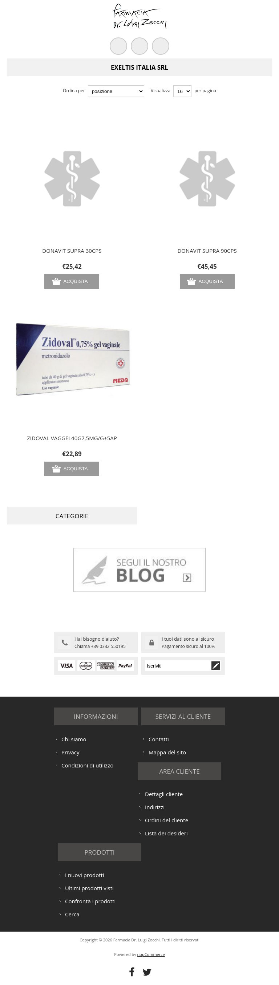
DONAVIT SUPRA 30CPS (71, 250)
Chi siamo (73, 739)
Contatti (159, 739)
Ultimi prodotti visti (89, 888)
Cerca (72, 914)
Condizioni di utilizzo (87, 765)
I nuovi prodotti (84, 875)
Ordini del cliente (166, 820)
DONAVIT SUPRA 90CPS (206, 250)
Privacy (70, 752)
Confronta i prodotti (90, 901)
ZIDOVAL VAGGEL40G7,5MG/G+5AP (72, 438)
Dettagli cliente (164, 794)
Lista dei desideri (166, 833)
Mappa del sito (167, 752)
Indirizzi (155, 807)
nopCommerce (151, 954)
